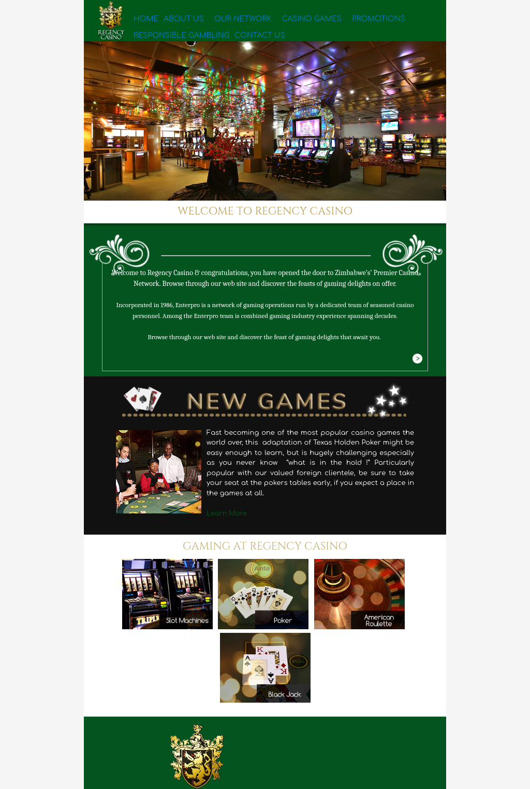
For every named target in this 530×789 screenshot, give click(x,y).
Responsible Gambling (396, 21)
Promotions (328, 21)
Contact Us (154, 41)
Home (144, 21)
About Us (175, 21)
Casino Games (275, 21)
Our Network (221, 21)
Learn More (227, 513)
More (417, 359)
